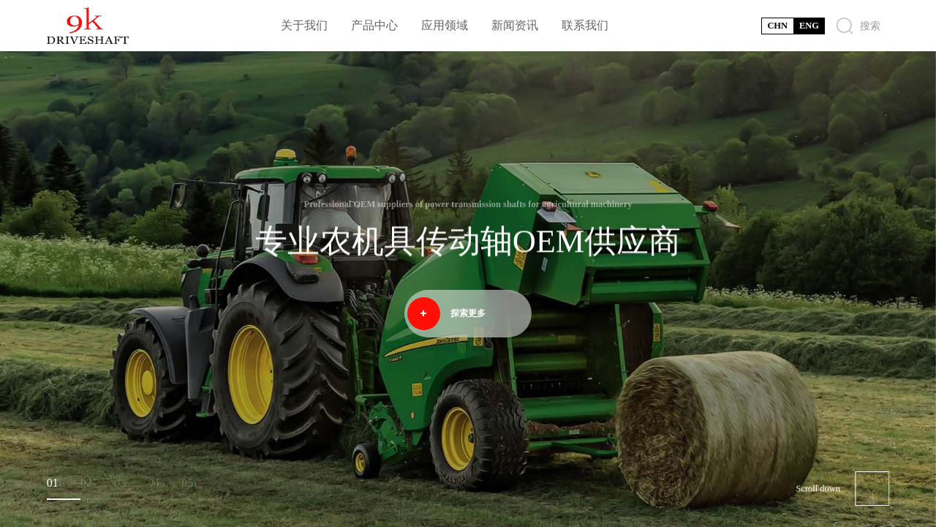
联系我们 (585, 25)
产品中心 (374, 25)
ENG (809, 25)
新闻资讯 (514, 25)
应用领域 (444, 25)
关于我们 (304, 25)
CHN (777, 25)
